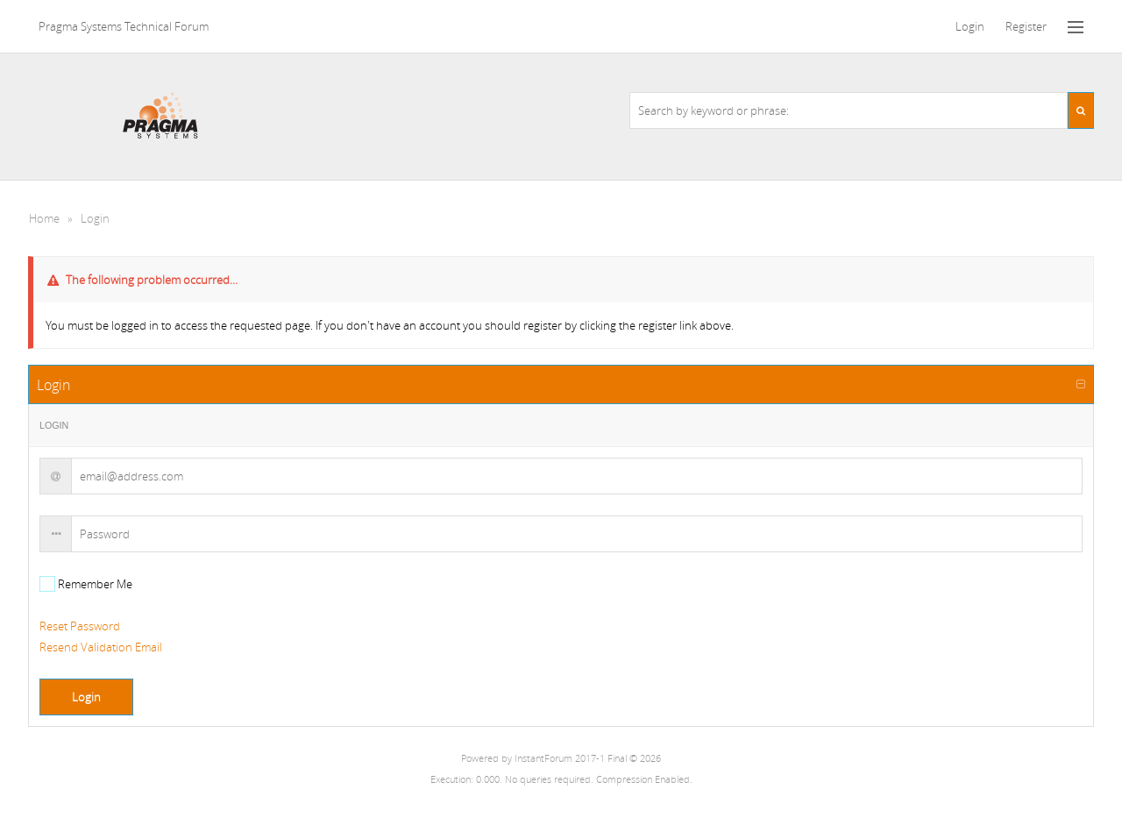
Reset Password (79, 626)
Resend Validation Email (100, 647)
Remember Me (93, 584)
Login (95, 218)
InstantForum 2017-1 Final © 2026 (588, 758)
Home (44, 218)
